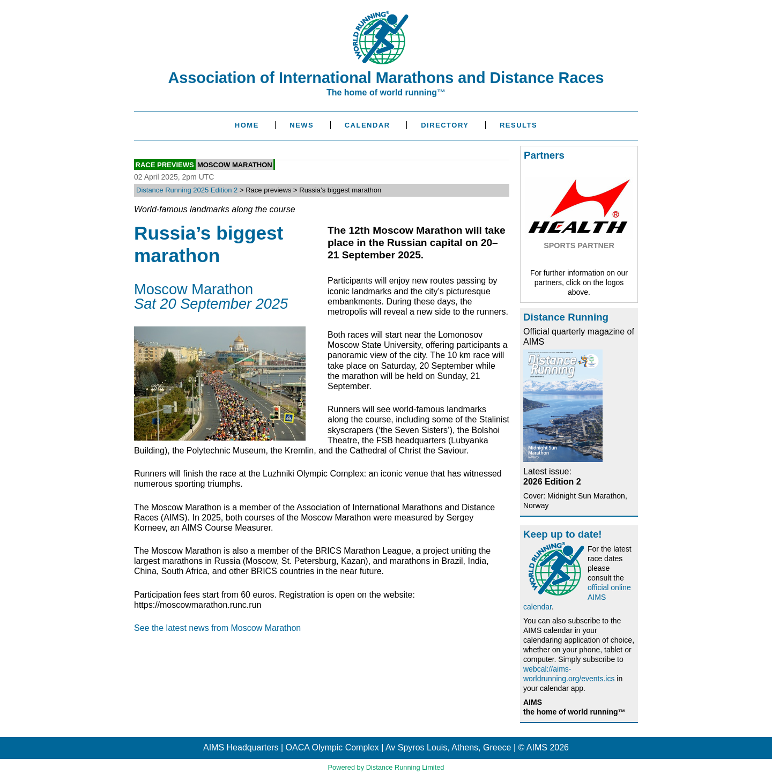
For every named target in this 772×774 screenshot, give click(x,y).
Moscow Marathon (234, 164)
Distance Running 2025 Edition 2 (186, 190)
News (302, 125)
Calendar (367, 125)
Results (518, 125)
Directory (445, 125)
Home (247, 125)
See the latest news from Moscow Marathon (217, 627)
